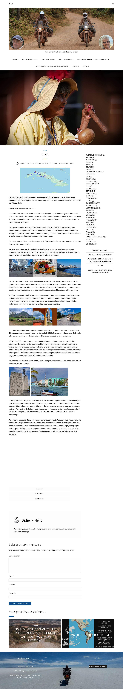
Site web (12, 583)
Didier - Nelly (25, 163)
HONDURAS (90, 205)
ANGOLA (89, 157)
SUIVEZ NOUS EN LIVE (66, 59)
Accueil (15, 59)
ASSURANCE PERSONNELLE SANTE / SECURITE (52, 66)
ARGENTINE (90, 160)
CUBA (45, 150)
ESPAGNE (89, 191)
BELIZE (88, 162)
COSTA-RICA (90, 181)
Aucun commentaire (66, 163)
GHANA (88, 196)
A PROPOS (75, 66)
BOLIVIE (89, 167)
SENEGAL (89, 234)
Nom (11, 566)
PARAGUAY (90, 227)
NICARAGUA (90, 220)
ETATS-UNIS (90, 193)
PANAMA (89, 225)
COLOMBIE (90, 179)
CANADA (89, 174)
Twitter (45, 489)
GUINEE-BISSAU (92, 203)
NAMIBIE (89, 217)
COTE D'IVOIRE (91, 184)
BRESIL (88, 169)
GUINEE (89, 201)
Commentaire (14, 546)
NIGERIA (89, 222)
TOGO (88, 239)
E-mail (12, 575)
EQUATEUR (90, 189)
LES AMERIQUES (92, 208)
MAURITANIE (90, 213)
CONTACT (86, 66)
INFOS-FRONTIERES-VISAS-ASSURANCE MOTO (93, 59)
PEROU (88, 229)
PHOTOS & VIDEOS (48, 59)
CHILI (88, 176)
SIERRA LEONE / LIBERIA (95, 237)
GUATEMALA (90, 198)
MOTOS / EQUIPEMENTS (30, 59)
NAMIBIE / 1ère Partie (100, 250)
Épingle (70, 489)
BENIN (88, 164)
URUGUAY (89, 241)
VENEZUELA (90, 244)
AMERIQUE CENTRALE (94, 155)
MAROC (89, 210)
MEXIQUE (89, 215)
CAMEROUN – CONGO (94, 172)
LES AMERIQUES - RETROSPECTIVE (88, 625)
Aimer (20, 489)
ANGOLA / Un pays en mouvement (100, 254)
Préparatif (89, 232)
